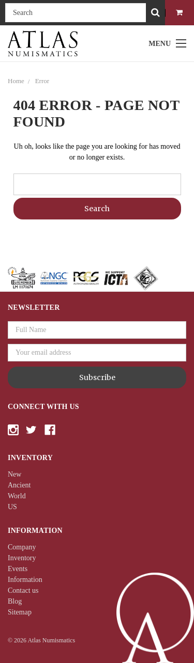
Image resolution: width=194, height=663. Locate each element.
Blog (15, 601)
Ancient (19, 485)
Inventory (22, 558)
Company (22, 547)
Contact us (23, 590)
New (14, 474)
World (17, 496)
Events (17, 569)
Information (25, 579)
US (12, 507)
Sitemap (20, 612)
